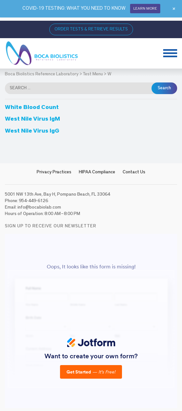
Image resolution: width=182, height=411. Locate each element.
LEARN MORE (145, 8)
